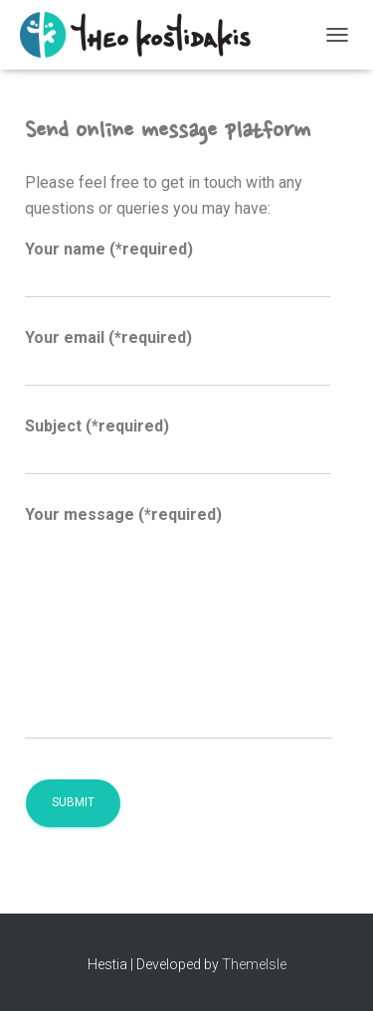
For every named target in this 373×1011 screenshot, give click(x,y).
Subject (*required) (177, 446)
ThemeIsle (254, 964)
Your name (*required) (177, 269)
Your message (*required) (178, 623)
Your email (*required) (177, 357)
